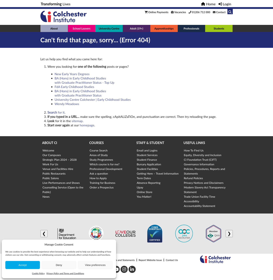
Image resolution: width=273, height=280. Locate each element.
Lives (56, 4)
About (54, 28)
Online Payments (156, 12)
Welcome (48, 150)
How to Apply (98, 178)
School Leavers (81, 28)
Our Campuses (52, 155)
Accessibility (191, 201)
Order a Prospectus (102, 187)
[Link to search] (230, 11)
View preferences (95, 264)
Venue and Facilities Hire (58, 168)
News (46, 196)
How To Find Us (194, 150)
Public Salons (51, 178)
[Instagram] (124, 269)
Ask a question (99, 173)
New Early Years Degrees (72, 74)
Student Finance (147, 159)
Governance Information (199, 164)
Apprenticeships (164, 28)
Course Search (99, 150)
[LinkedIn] (132, 269)
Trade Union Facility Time (199, 196)
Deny (59, 264)
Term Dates (144, 178)
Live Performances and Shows (61, 182)
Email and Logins (147, 150)
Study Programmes (101, 159)
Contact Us (172, 260)
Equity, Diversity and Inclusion (202, 155)
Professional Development (106, 168)
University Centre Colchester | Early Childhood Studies (93, 100)
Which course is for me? (104, 164)
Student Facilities (147, 168)
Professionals (191, 28)
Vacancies (178, 12)
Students (219, 28)
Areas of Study (99, 155)
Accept (23, 264)
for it (56, 112)
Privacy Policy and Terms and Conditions (65, 273)
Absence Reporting (148, 182)
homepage (87, 125)
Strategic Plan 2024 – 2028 (60, 159)
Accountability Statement (199, 205)
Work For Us (50, 164)
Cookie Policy (38, 273)
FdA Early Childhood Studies (74, 87)
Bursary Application (149, 164)
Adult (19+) (136, 28)
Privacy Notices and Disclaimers (203, 182)
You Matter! (144, 196)
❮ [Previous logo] (44, 233)
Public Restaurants (54, 173)
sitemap (77, 121)
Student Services (147, 155)
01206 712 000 (199, 12)
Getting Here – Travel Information (158, 173)
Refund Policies (193, 178)
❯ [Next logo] (229, 233)
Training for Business (102, 182)
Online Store (144, 192)
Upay (140, 187)
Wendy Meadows (67, 104)
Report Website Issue (150, 260)
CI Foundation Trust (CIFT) (200, 159)
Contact (219, 12)
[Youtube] (116, 269)
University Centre (109, 28)
